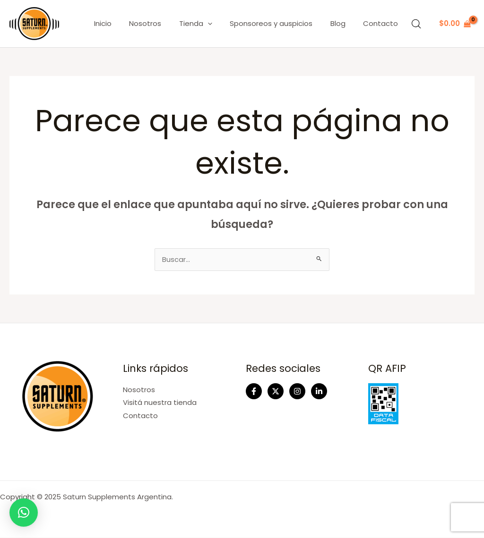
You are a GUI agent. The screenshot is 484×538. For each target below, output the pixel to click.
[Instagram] (297, 392)
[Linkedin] (319, 392)
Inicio (122, 23)
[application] (220, 23)
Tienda (208, 23)
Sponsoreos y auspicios (280, 23)
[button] (23, 512)
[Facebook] (254, 392)
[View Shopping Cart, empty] (455, 23)
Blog (343, 23)
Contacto (382, 23)
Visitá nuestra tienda (160, 403)
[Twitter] (276, 392)
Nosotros (161, 23)
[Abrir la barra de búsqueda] (416, 23)
